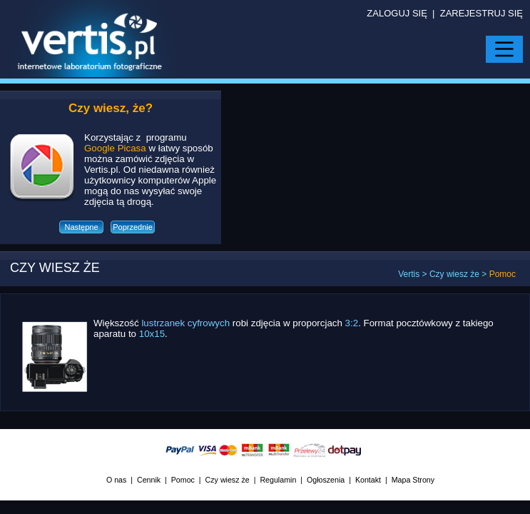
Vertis (408, 274)
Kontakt (368, 479)
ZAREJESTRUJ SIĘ (481, 13)
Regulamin (278, 479)
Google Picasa (115, 148)
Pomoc (183, 479)
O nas (116, 479)
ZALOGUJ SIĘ (397, 13)
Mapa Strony (413, 479)
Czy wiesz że (454, 274)
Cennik (148, 479)
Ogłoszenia (326, 479)
